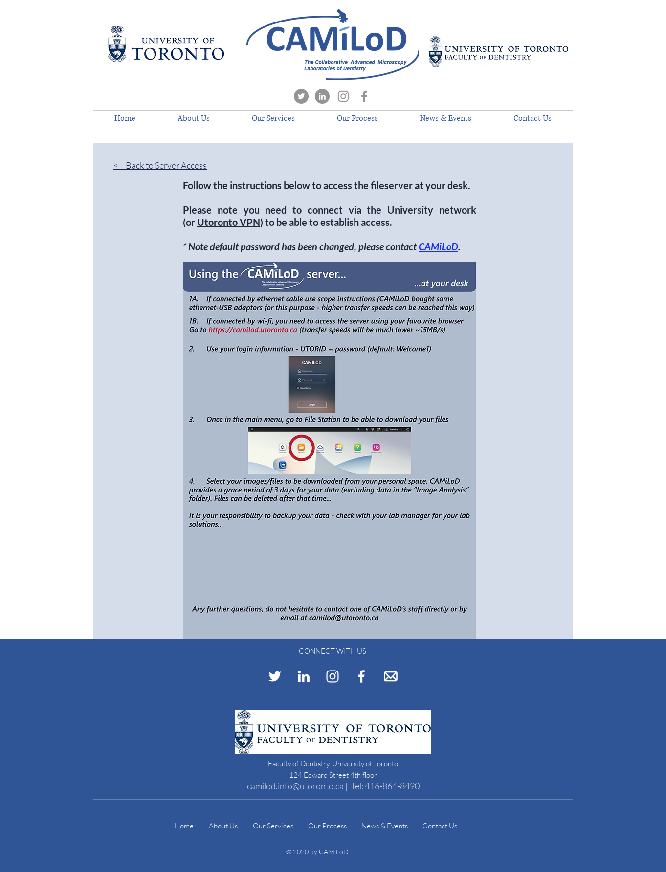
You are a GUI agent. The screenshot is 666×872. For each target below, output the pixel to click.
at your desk (441, 185)
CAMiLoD (438, 246)
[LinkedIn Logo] (303, 676)
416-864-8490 (392, 786)
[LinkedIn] (322, 96)
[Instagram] (343, 96)
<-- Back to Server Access (160, 165)
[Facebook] (364, 96)
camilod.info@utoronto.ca (295, 786)
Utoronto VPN (228, 222)
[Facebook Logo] (361, 676)
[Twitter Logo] (274, 676)
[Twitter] (301, 96)
